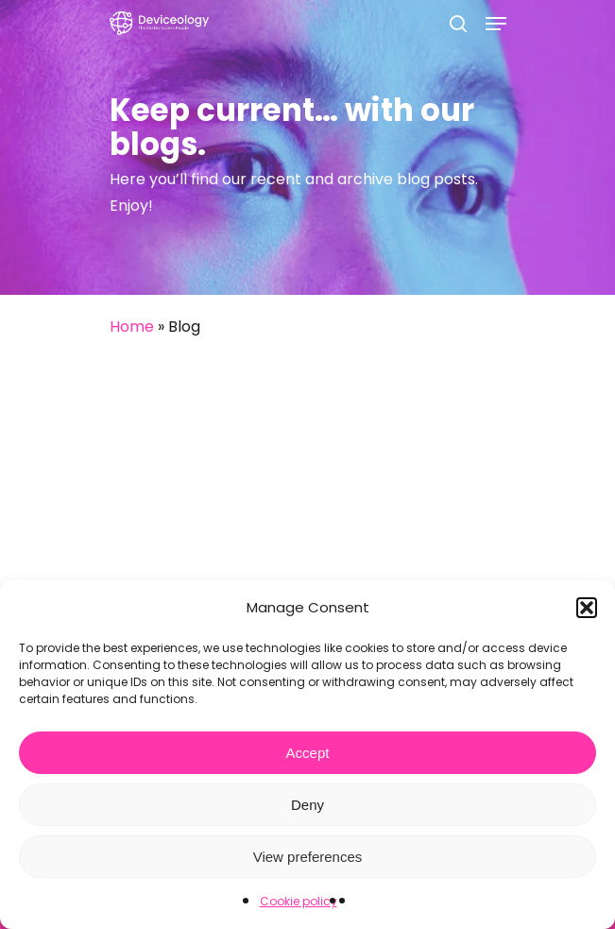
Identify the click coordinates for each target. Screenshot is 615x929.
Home (132, 326)
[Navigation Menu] (496, 23)
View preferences (308, 857)
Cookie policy (298, 901)
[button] (586, 607)
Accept (308, 753)
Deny (307, 805)
